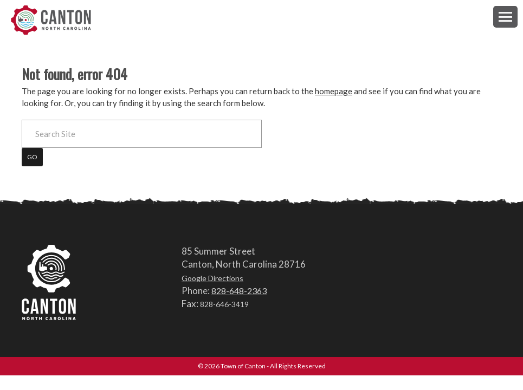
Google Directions (212, 278)
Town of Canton (51, 20)
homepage (333, 91)
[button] (505, 16)
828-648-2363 (239, 290)
